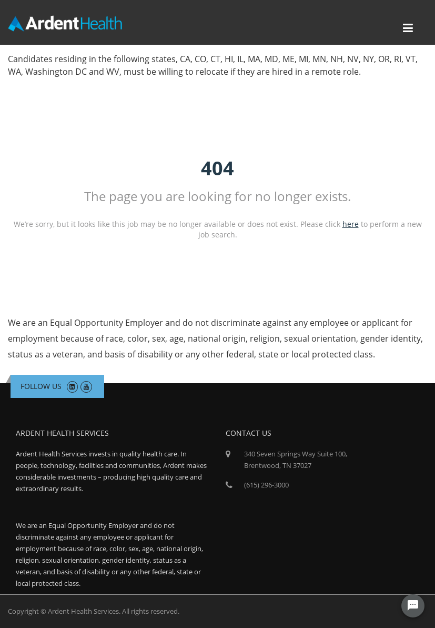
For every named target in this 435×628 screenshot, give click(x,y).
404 (217, 168)
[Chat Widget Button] (412, 605)
